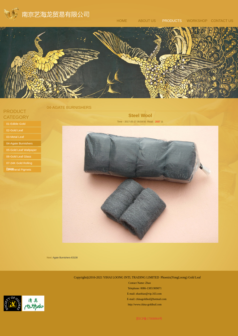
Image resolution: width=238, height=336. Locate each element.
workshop (197, 21)
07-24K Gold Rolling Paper (19, 163)
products (172, 21)
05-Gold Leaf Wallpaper (21, 150)
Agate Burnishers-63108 (65, 257)
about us (147, 21)
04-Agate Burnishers (19, 143)
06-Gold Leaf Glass (18, 156)
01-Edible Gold (15, 123)
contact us (222, 21)
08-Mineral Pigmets (18, 169)
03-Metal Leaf (15, 136)
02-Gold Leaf (14, 130)
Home (122, 21)
